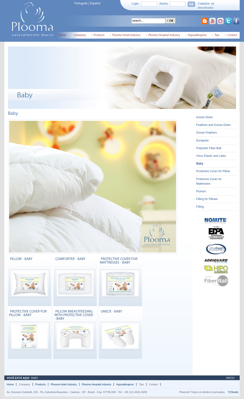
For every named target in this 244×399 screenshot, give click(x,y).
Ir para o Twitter (229, 21)
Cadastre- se (206, 3)
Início (230, 377)
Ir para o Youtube (213, 21)
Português (81, 3)
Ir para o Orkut (221, 21)
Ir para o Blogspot (205, 21)
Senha (163, 3)
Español (95, 3)
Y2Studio (233, 392)
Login (135, 3)
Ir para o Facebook (237, 21)
